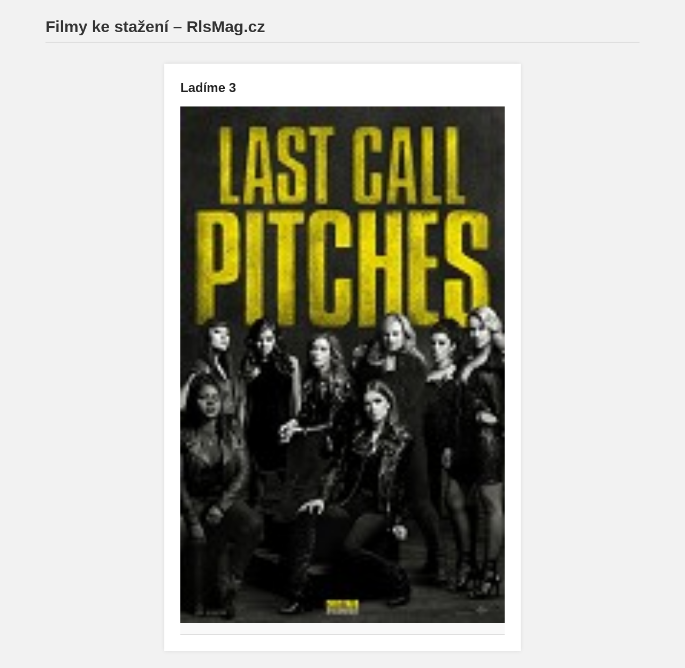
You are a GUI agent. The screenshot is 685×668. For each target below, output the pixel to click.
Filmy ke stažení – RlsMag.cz (155, 26)
